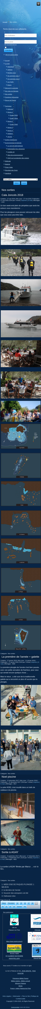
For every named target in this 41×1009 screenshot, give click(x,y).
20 (2, 906)
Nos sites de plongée (11, 91)
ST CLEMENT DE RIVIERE (14, 956)
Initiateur (10, 133)
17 (28, 903)
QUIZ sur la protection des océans (18, 158)
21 (6, 906)
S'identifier (8, 50)
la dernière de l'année (12, 890)
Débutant (10, 109)
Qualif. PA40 (14, 124)
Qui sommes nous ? (13, 79)
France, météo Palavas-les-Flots (20, 988)
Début (4, 903)
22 (10, 906)
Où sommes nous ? (13, 76)
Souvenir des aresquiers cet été (16, 893)
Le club (7, 63)
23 (14, 906)
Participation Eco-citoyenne (16, 149)
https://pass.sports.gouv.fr (14, 941)
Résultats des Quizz (11, 170)
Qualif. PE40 (14, 118)
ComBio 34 (10, 152)
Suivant (19, 906)
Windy (20, 986)
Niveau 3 (10, 127)
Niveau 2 (10, 121)
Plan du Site (26, 996)
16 (25, 903)
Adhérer (9, 70)
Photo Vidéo (9, 167)
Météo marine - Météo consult (20, 981)
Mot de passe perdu (11, 55)
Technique (8, 106)
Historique (10, 67)
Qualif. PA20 (14, 115)
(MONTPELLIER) (14, 958)
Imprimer (24, 200)
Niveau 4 (10, 130)
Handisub (8, 173)
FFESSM (37, 930)
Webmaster (16, 996)
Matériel (7, 164)
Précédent (11, 903)
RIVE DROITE (26, 971)
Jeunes (9, 137)
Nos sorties (8, 94)
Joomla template (15, 1007)
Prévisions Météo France (20, 978)
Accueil (5, 22)
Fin (25, 906)
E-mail (30, 200)
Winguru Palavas (20, 983)
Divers (9, 85)
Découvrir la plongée (11, 88)
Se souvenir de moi (10, 45)
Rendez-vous (11, 73)
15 (21, 903)
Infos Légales (7, 996)
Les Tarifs (10, 82)
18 (32, 903)
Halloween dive (10, 896)
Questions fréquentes (12, 97)
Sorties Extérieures (11, 140)
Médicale (8, 161)
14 (17, 903)
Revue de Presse (10, 100)
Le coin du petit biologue (15, 146)
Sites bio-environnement (15, 155)
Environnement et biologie (13, 143)
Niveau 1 (10, 112)
